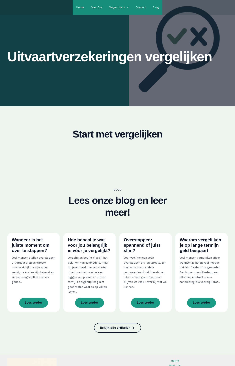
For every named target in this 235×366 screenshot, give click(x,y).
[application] (127, 7)
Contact (140, 7)
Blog (154, 7)
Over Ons (97, 7)
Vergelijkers (119, 7)
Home (82, 7)
